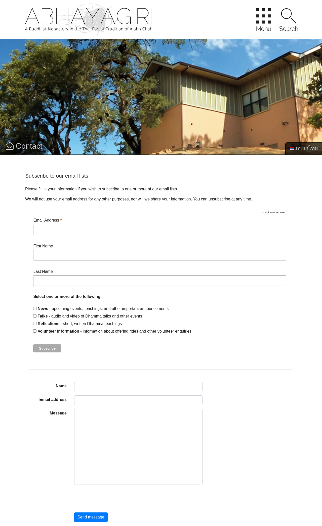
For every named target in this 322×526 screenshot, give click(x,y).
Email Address (47, 220)
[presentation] (112, 498)
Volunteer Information (58, 331)
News (43, 308)
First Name (43, 246)
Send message (90, 517)
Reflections (48, 324)
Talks (43, 316)
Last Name (43, 271)
